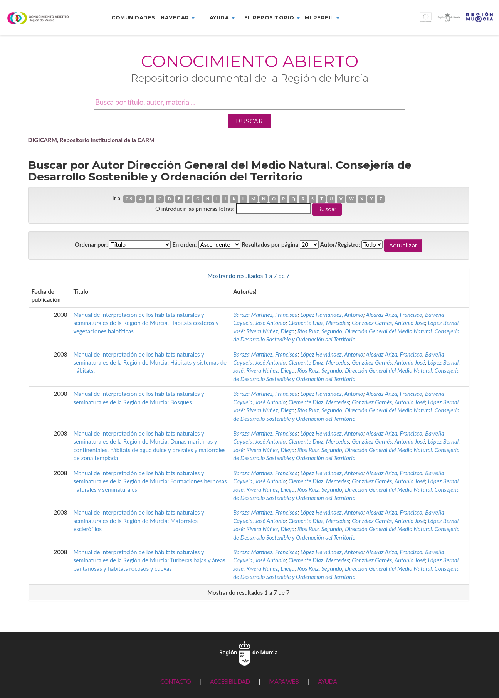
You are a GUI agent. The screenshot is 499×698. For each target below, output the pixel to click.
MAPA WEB (284, 681)
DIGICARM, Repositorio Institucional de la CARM (91, 139)
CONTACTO (175, 681)
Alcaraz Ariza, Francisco (394, 314)
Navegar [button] (178, 17)
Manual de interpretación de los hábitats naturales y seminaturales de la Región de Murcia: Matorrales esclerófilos (138, 520)
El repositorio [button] (272, 17)
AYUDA (327, 681)
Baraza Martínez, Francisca (265, 314)
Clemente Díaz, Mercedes (319, 322)
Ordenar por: (91, 244)
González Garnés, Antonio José (388, 322)
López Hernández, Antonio (332, 314)
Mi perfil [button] (322, 17)
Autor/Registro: (340, 244)
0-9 (129, 198)
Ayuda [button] (222, 17)
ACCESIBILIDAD (230, 681)
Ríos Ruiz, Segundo (319, 331)
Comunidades (133, 17)
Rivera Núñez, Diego (270, 331)
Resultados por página (270, 244)
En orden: (184, 244)
